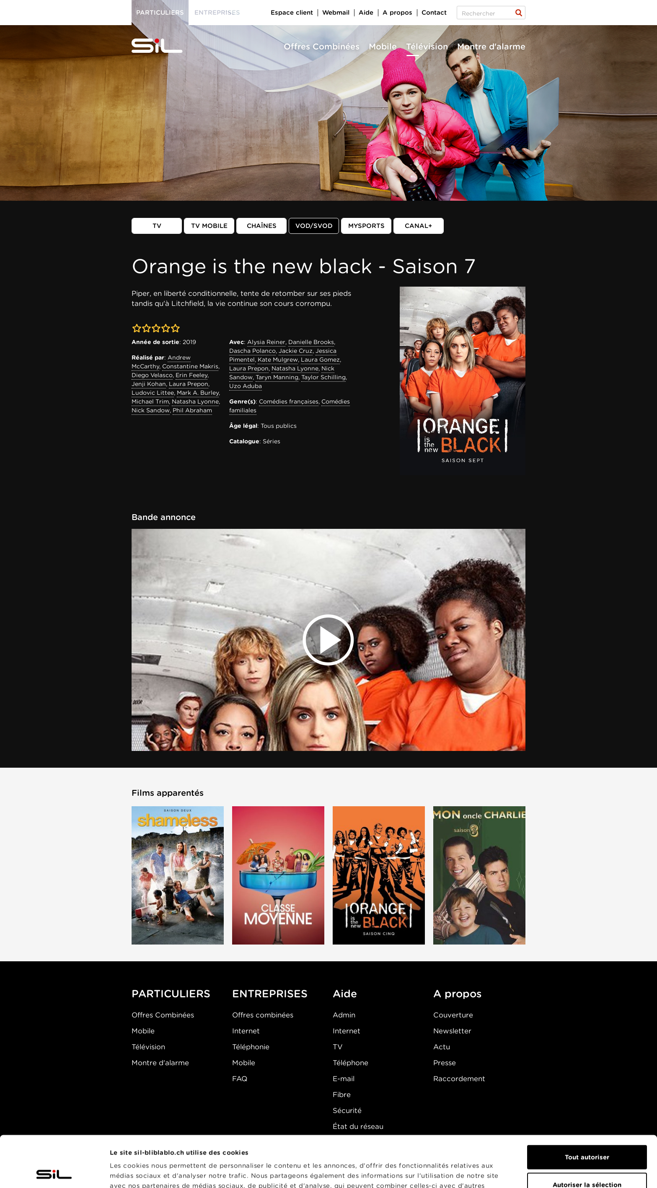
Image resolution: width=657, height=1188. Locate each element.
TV (157, 226)
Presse (444, 1063)
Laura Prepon (188, 383)
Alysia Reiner (266, 342)
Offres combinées (262, 1015)
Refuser (587, 1161)
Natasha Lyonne (195, 401)
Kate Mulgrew (278, 359)
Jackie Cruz (296, 350)
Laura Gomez (320, 359)
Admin (344, 1015)
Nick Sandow (151, 410)
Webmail (335, 12)
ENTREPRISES (270, 993)
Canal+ (418, 226)
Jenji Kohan (149, 383)
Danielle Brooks (311, 342)
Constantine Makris (190, 366)
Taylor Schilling (323, 377)
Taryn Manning (277, 377)
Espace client (292, 12)
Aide (366, 12)
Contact (434, 12)
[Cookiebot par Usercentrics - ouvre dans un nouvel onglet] (54, 1171)
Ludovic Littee (153, 392)
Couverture (453, 1015)
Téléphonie (250, 1047)
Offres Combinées (322, 46)
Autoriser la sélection (587, 1133)
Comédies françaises (288, 401)
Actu (441, 1047)
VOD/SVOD (314, 226)
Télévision (427, 46)
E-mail (343, 1078)
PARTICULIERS (171, 993)
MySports (366, 226)
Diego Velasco (152, 375)
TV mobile (209, 226)
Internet (246, 1031)
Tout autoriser (587, 1106)
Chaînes (262, 226)
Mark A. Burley (198, 392)
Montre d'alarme (491, 46)
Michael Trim (150, 401)
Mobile (383, 46)
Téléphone (350, 1063)
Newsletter (452, 1031)
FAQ (239, 1078)
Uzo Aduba (245, 386)
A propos (397, 12)
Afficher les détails (472, 1171)
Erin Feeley (191, 375)
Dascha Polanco (252, 350)
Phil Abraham (192, 410)
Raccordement (459, 1078)
